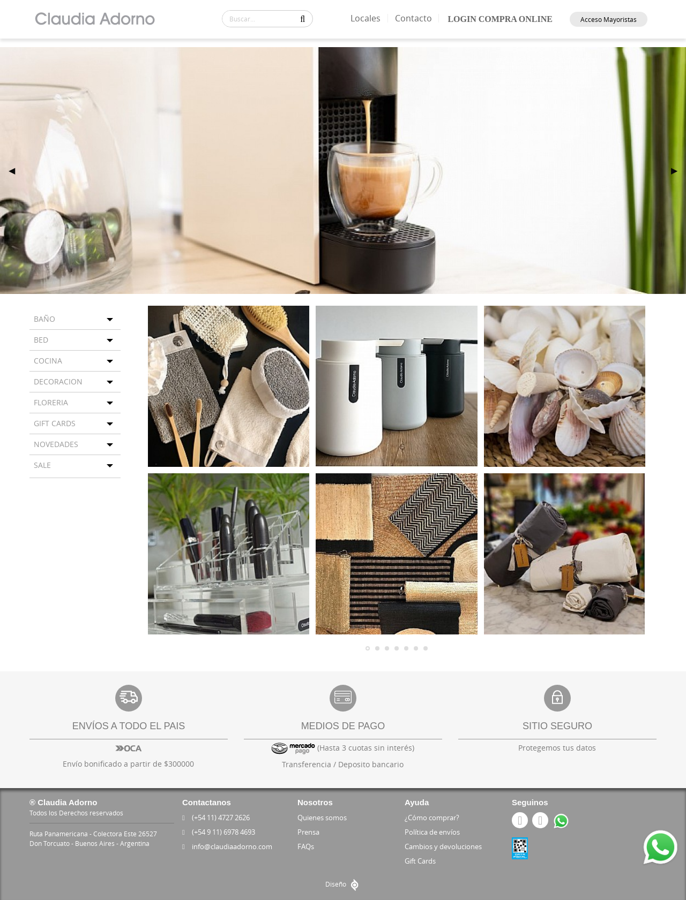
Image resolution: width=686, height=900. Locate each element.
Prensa (308, 832)
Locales (368, 18)
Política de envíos (432, 832)
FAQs (305, 846)
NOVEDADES (56, 444)
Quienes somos (322, 817)
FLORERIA (51, 402)
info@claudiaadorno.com (229, 846)
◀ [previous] (16, 170)
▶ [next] (678, 170)
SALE (42, 465)
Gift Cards (420, 861)
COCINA (48, 361)
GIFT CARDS (55, 423)
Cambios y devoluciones (443, 846)
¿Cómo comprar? (432, 817)
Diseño (343, 884)
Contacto (415, 18)
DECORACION (58, 381)
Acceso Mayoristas (608, 19)
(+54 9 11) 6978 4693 (220, 832)
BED (41, 340)
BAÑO (44, 319)
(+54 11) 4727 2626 (217, 817)
